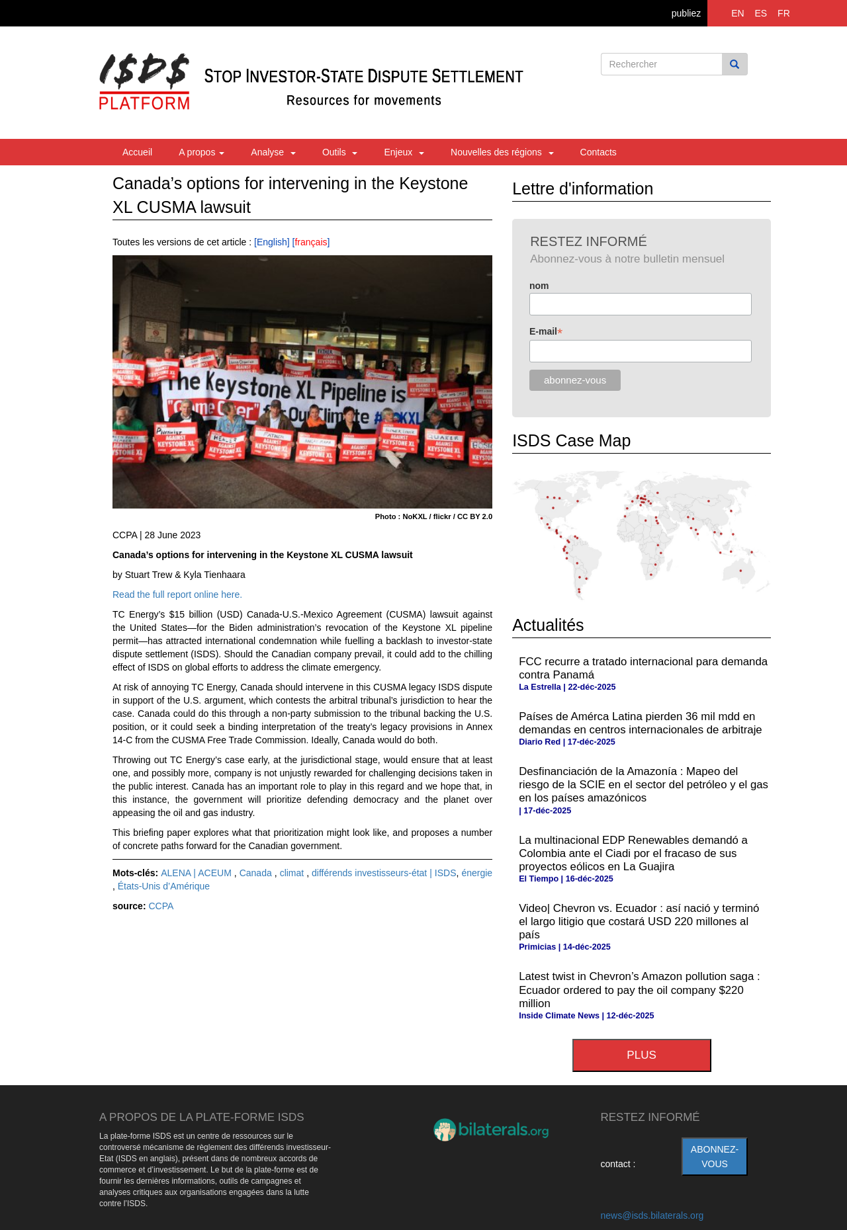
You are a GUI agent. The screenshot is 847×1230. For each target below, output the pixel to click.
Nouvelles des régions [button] (502, 152)
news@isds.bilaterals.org (652, 1215)
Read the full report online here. (177, 594)
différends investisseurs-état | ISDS (384, 873)
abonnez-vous (714, 1156)
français (310, 242)
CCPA (160, 906)
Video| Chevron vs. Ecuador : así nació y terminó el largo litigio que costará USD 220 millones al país (639, 921)
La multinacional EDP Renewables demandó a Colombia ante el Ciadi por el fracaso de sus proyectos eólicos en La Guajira (633, 853)
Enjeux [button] (404, 152)
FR (784, 13)
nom (539, 285)
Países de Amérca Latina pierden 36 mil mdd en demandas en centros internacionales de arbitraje (640, 723)
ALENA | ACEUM (197, 873)
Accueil (137, 152)
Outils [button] (340, 152)
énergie (476, 873)
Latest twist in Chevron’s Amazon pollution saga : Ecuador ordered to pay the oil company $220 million (639, 989)
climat (293, 873)
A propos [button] (201, 152)
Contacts (598, 152)
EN (737, 13)
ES (761, 13)
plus (641, 1055)
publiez (686, 13)
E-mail (545, 331)
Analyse (273, 152)
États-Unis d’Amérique (164, 886)
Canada (257, 873)
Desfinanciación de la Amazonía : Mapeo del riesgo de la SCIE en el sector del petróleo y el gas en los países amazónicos (643, 784)
